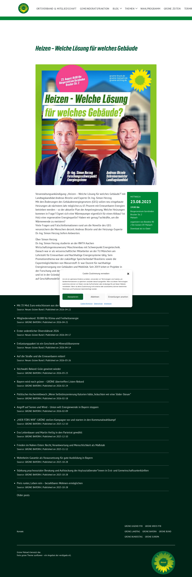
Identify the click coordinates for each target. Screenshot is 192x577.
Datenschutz (98, 303)
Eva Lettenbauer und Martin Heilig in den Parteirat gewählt (49, 428)
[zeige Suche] (170, 2)
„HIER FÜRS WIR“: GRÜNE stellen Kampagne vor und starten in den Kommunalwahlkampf (66, 415)
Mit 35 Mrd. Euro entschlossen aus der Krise (41, 301)
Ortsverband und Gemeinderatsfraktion (66, 14)
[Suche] (166, 2)
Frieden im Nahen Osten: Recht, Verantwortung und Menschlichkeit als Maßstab (61, 440)
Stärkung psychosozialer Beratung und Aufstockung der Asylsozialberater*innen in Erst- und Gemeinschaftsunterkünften (83, 466)
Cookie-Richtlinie (87, 303)
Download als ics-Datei (140, 224)
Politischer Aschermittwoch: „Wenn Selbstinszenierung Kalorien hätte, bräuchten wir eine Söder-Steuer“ (74, 390)
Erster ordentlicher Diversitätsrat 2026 (38, 326)
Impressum (108, 303)
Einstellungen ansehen (118, 296)
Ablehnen (95, 296)
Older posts (23, 491)
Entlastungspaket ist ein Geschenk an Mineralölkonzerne (48, 339)
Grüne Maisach (51, 11)
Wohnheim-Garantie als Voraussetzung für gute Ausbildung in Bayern (55, 453)
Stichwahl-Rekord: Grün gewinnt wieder (39, 364)
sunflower (38, 551)
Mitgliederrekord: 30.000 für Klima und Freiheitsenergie (48, 314)
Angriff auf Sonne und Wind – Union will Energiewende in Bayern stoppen (57, 402)
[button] (128, 273)
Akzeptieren (73, 296)
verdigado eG (65, 551)
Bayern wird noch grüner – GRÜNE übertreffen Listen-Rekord (50, 377)
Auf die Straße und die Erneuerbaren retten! (41, 352)
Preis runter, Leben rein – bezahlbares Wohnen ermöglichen (50, 479)
